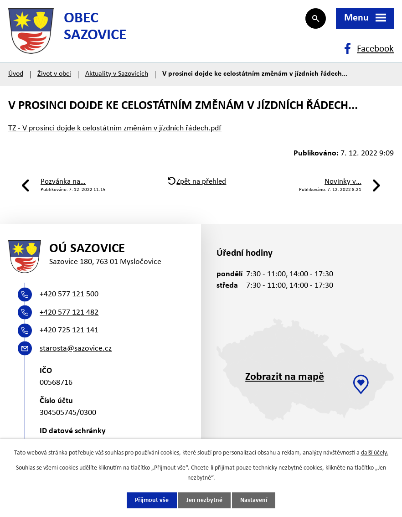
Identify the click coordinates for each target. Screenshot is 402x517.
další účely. (374, 453)
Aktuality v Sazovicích (116, 74)
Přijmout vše (152, 500)
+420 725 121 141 (69, 330)
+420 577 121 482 (69, 312)
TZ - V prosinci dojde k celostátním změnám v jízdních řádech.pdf (115, 128)
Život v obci (54, 74)
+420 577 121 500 (69, 294)
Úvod (15, 74)
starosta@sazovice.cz (76, 348)
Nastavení (253, 500)
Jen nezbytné (204, 500)
